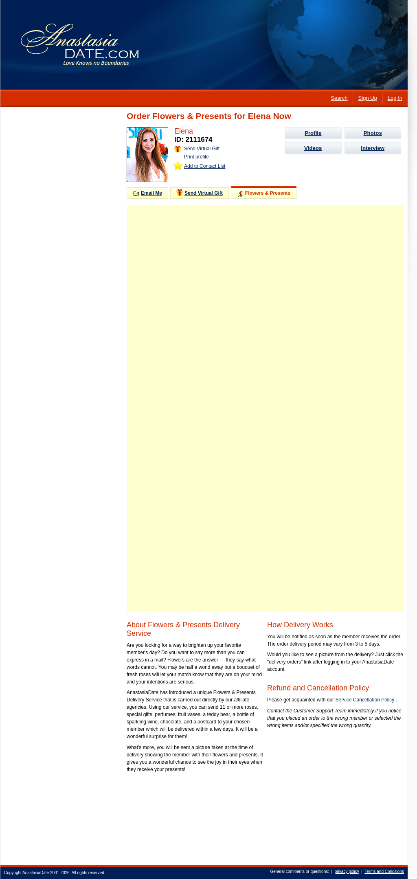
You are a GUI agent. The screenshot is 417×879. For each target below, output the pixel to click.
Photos (373, 133)
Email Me (147, 193)
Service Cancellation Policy (364, 700)
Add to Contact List (204, 166)
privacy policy (347, 871)
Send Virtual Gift (196, 149)
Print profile (196, 157)
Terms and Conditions (384, 871)
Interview (372, 148)
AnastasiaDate (35, 872)
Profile (313, 133)
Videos (313, 148)
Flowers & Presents (263, 193)
